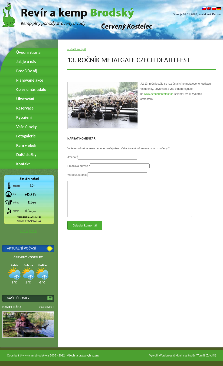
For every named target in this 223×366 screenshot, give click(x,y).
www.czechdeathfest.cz (158, 94)
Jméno (71, 157)
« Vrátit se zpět (76, 49)
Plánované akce (29, 80)
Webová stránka (77, 174)
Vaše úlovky (26, 126)
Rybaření (24, 117)
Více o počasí (28, 231)
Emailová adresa (77, 166)
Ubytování (25, 98)
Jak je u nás (26, 61)
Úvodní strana (28, 52)
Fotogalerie (26, 136)
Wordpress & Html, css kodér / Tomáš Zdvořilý (187, 355)
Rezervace (25, 108)
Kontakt (23, 163)
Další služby (26, 154)
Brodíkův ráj (26, 70)
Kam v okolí (26, 145)
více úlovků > (46, 307)
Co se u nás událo (31, 89)
